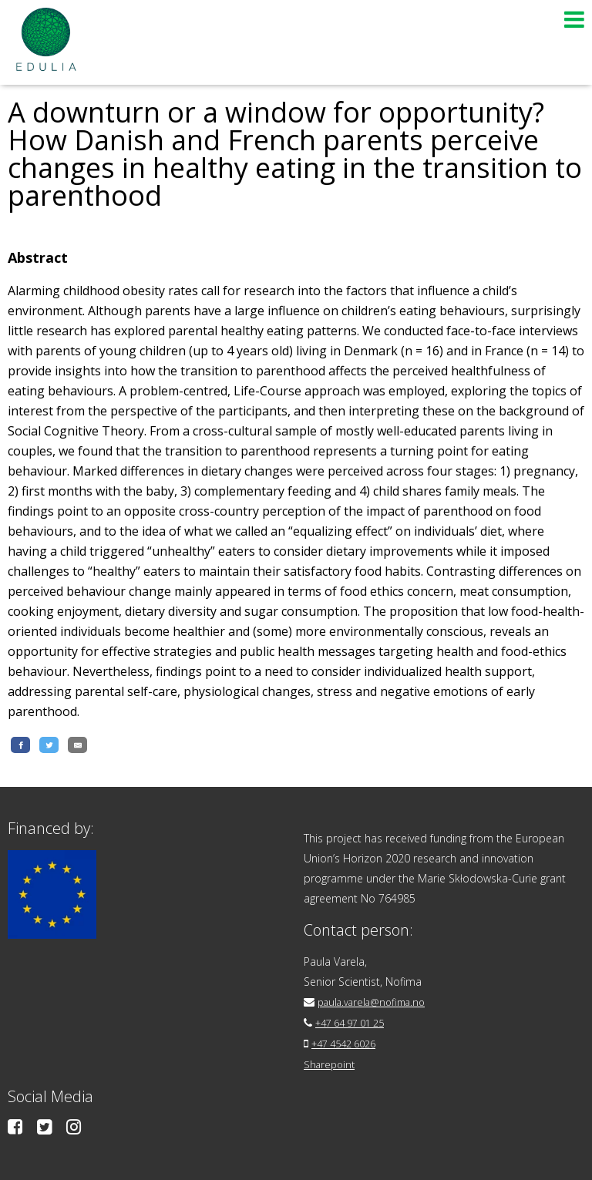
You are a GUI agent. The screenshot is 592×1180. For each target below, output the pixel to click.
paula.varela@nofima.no (377, 1002)
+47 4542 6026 (348, 1042)
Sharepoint (331, 1062)
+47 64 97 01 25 (355, 1022)
